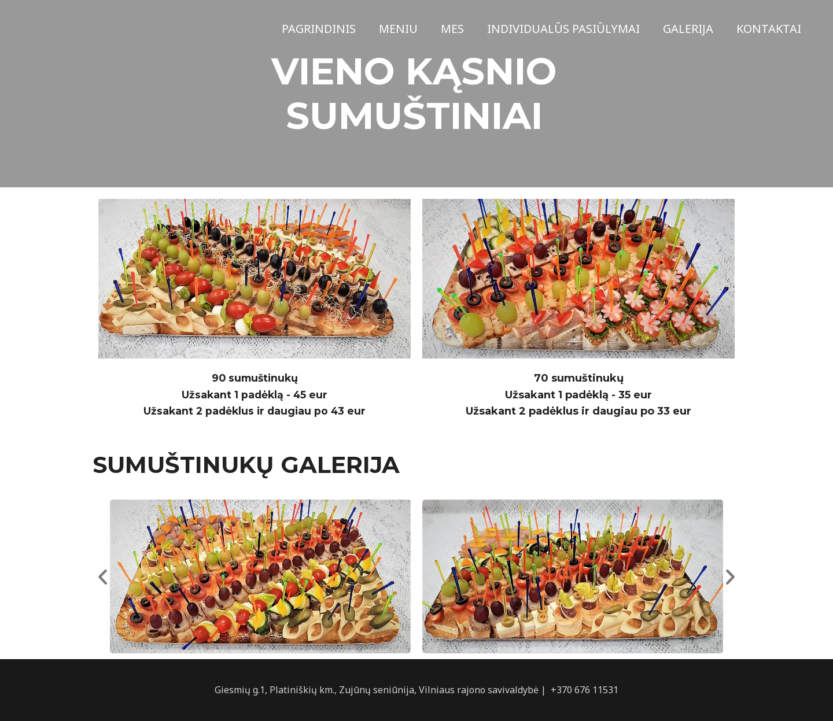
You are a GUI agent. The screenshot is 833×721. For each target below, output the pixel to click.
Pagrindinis (319, 28)
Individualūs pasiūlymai (563, 28)
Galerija (688, 28)
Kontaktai (768, 28)
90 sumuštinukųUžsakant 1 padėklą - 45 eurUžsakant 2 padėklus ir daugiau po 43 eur (254, 395)
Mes (452, 28)
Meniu (398, 28)
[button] (103, 577)
